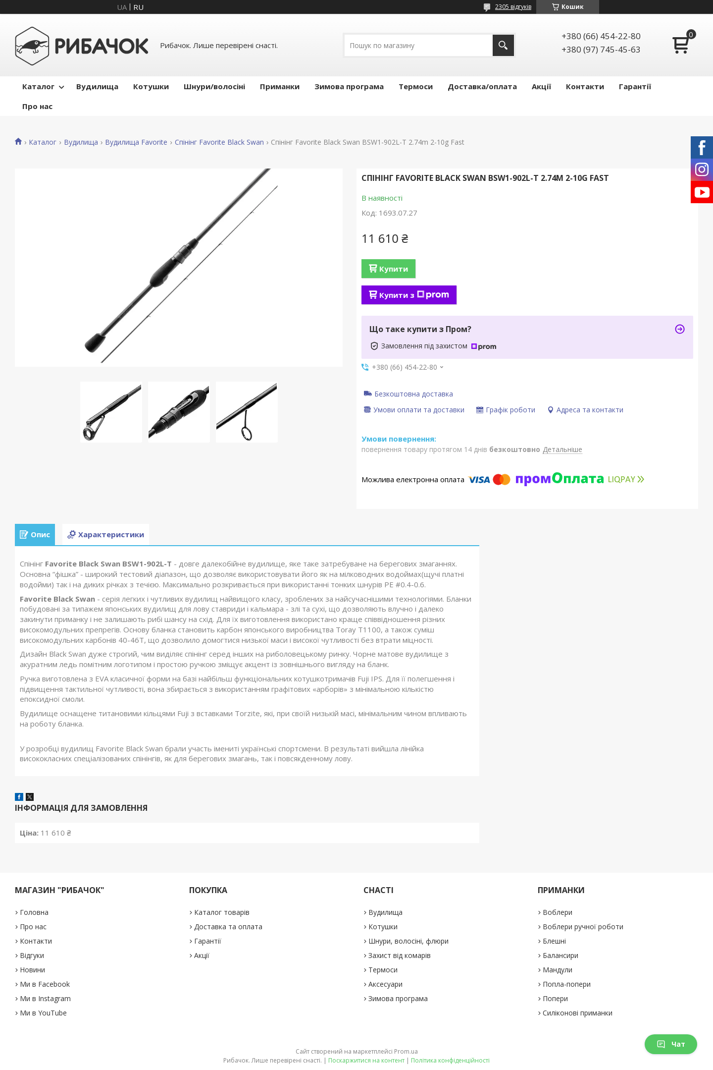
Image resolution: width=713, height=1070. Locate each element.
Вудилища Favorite (136, 142)
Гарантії (635, 86)
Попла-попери (567, 984)
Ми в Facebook (45, 984)
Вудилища (97, 86)
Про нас (37, 106)
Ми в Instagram (45, 998)
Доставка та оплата (228, 926)
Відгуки (32, 955)
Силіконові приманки (577, 1012)
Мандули (557, 969)
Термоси (416, 86)
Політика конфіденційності (450, 1060)
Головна (34, 912)
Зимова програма (349, 86)
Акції (541, 86)
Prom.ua (406, 1051)
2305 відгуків (513, 6)
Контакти (585, 86)
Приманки (280, 86)
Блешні (554, 941)
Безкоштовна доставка (413, 393)
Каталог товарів (222, 912)
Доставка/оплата (482, 86)
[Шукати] (503, 45)
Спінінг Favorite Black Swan (219, 142)
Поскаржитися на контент (366, 1060)
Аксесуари (385, 984)
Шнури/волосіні (214, 86)
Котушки (151, 86)
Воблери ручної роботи (583, 926)
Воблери (557, 912)
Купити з (414, 295)
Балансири (560, 955)
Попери (555, 998)
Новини (32, 969)
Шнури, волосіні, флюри (408, 941)
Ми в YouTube (43, 1012)
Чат (671, 1044)
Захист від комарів (399, 955)
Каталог (38, 86)
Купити (393, 269)
